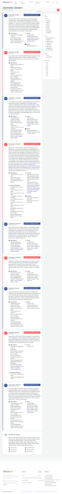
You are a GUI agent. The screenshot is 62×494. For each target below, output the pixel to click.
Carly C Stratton (15, 238)
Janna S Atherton (24, 262)
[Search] (50, 10)
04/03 (48, 478)
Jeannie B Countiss (17, 29)
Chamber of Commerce (37, 2)
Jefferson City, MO (49, 41)
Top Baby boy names (49, 481)
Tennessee (48, 32)
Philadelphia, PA (49, 48)
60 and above (49, 56)
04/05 (51, 476)
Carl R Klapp (22, 165)
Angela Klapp (16, 165)
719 (47, 75)
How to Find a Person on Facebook (52, 479)
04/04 (46, 478)
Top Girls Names (48, 484)
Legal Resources (23, 2)
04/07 (46, 476)
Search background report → (32, 14)
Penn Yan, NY (49, 46)
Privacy (39, 477)
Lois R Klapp (28, 165)
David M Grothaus (33, 231)
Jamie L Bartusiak (36, 188)
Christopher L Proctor (16, 337)
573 (47, 70)
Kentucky (48, 25)
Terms (39, 475)
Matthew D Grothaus (13, 233)
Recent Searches (48, 475)
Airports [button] (47, 1)
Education (31, 1)
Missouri (48, 27)
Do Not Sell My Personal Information (30, 477)
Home (23, 475)
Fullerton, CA (48, 39)
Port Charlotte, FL (49, 49)
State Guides (15, 2)
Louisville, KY (49, 44)
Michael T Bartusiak (35, 165)
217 (47, 64)
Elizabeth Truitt (25, 337)
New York (48, 29)
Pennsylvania (49, 30)
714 (47, 74)
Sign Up (57, 2)
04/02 (51, 478)
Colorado (48, 22)
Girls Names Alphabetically (50, 482)
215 (47, 62)
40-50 (47, 55)
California (48, 20)
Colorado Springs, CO (50, 38)
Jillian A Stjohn (16, 397)
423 (47, 67)
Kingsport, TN (49, 43)
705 (47, 72)
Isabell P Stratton (32, 104)
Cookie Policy (41, 480)
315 (47, 65)
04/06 (48, 476)
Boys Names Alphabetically (50, 485)
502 (47, 69)
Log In (53, 2)
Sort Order (39, 11)
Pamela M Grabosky (32, 162)
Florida (47, 24)
